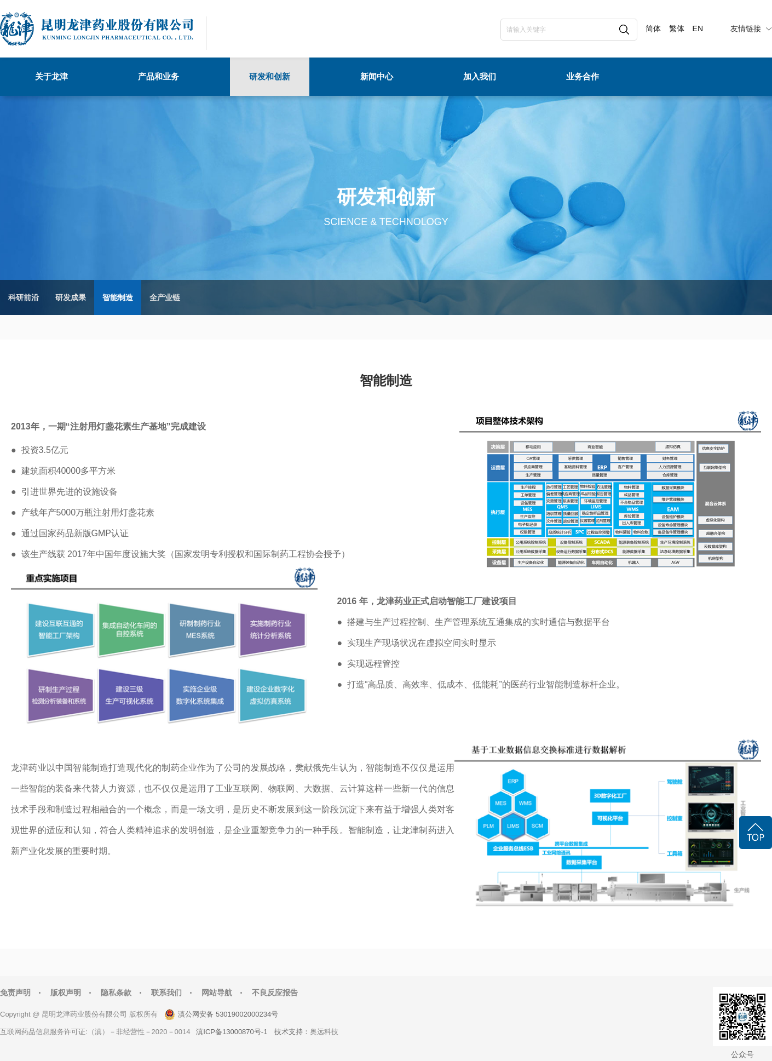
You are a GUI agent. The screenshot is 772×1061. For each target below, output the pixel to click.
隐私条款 (116, 992)
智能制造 (117, 297)
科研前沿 (23, 297)
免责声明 (15, 992)
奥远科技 (324, 1032)
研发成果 (70, 297)
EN (698, 28)
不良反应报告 (275, 992)
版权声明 (65, 992)
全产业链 (164, 297)
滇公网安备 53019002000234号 (228, 1014)
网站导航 (216, 992)
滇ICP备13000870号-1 (231, 1032)
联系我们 (166, 992)
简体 (653, 28)
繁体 (676, 28)
